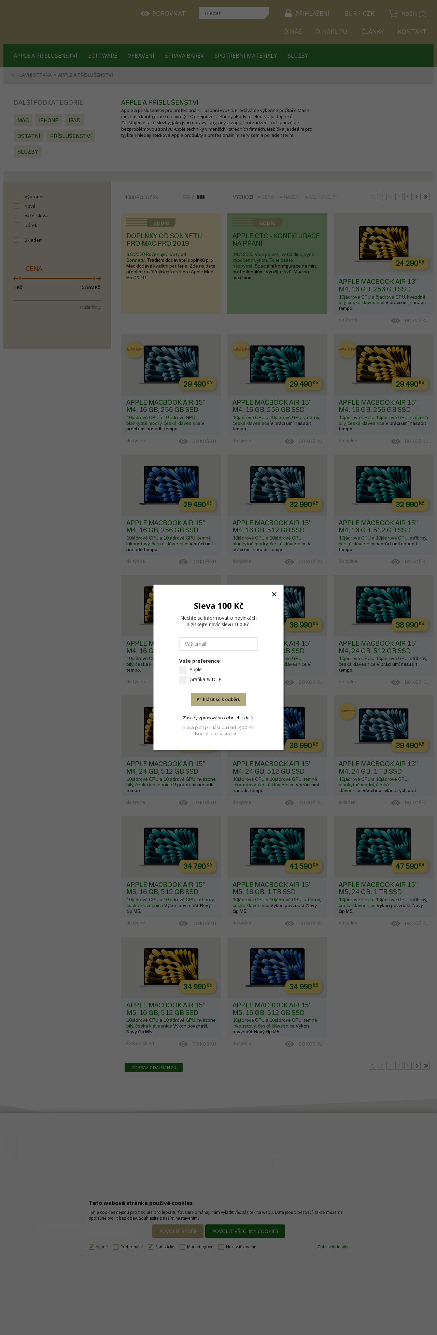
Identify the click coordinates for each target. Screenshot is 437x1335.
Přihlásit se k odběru (219, 700)
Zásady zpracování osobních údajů (218, 717)
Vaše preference (199, 661)
